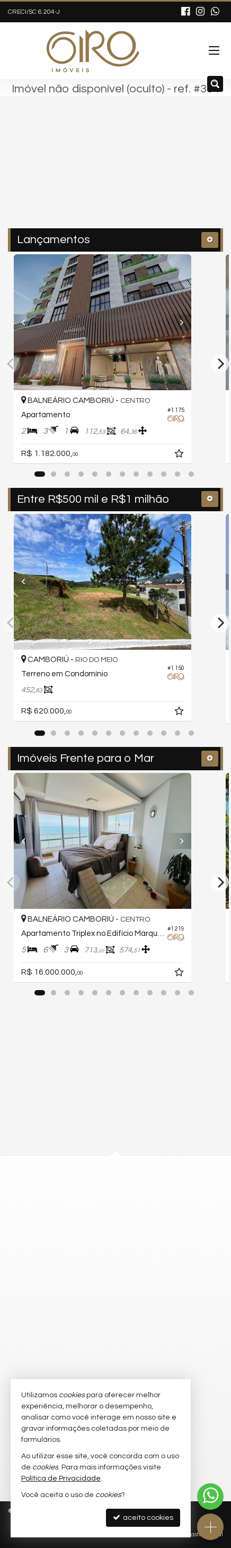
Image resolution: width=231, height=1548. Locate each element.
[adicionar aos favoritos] (206, 455)
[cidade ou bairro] (93, 174)
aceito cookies (143, 1517)
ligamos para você (81, 1336)
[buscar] (184, 174)
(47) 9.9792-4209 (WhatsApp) (98, 1297)
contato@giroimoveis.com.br (98, 1316)
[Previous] (29, 322)
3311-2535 (74, 1278)
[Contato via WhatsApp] (210, 1496)
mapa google (72, 1227)
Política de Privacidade (61, 1478)
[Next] (201, 322)
